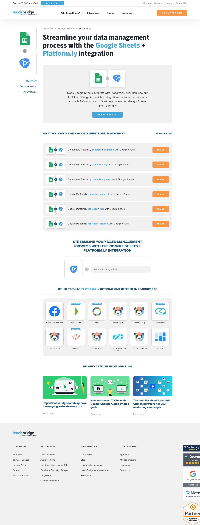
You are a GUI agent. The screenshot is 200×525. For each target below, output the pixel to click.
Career (16, 470)
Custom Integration (49, 480)
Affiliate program (128, 460)
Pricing (110, 12)
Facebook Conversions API (53, 465)
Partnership (86, 475)
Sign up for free (107, 114)
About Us (17, 454)
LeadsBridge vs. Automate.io (95, 470)
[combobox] (121, 269)
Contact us (125, 470)
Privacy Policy (19, 465)
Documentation (28, 86)
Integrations (93, 12)
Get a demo (86, 454)
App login (124, 454)
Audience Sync (47, 460)
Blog (83, 460)
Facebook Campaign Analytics (55, 470)
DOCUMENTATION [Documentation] (163, 133)
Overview (31, 81)
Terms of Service (21, 460)
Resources (127, 12)
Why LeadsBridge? (70, 12)
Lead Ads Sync (47, 454)
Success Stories (20, 475)
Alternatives (30, 92)
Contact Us (181, 3)
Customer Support (153, 3)
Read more (48, 413)
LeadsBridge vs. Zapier (92, 465)
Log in (169, 3)
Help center (125, 465)
